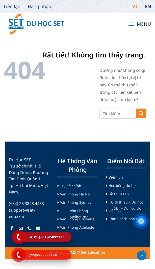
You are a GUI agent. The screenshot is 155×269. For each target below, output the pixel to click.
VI (134, 6)
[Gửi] (141, 113)
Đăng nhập (39, 6)
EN (148, 6)
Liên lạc (12, 6)
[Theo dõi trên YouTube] (38, 228)
